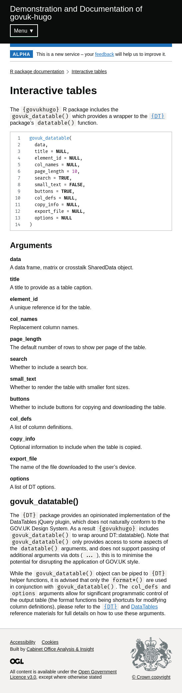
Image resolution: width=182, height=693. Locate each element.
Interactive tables (89, 71)
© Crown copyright (151, 677)
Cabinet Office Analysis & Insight (60, 649)
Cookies (50, 642)
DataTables (144, 607)
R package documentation (37, 71)
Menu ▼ (24, 31)
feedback (104, 54)
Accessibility (22, 642)
